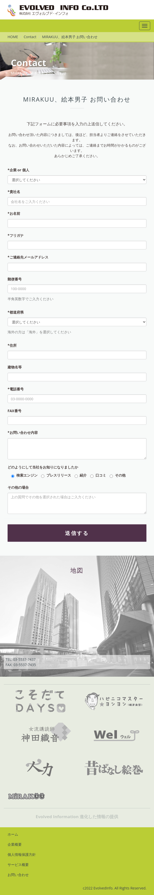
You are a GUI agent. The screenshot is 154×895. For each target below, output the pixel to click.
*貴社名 (14, 191)
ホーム (13, 834)
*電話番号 (16, 389)
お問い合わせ (18, 874)
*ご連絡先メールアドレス (28, 257)
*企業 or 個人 (18, 170)
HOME (13, 36)
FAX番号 (14, 410)
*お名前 (14, 213)
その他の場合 (18, 487)
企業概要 (15, 844)
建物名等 (15, 367)
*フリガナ (16, 235)
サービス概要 (18, 864)
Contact (30, 36)
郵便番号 (15, 279)
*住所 (12, 345)
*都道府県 (16, 312)
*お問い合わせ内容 (23, 432)
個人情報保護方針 (22, 854)
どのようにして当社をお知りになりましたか (43, 467)
